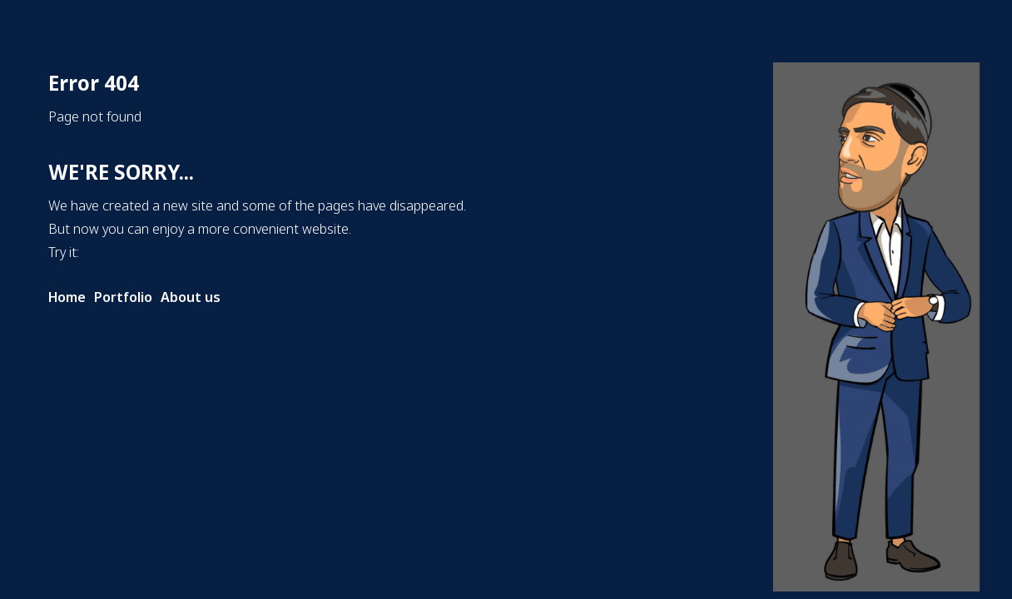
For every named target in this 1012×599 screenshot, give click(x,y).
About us (191, 297)
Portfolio (123, 297)
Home (67, 297)
